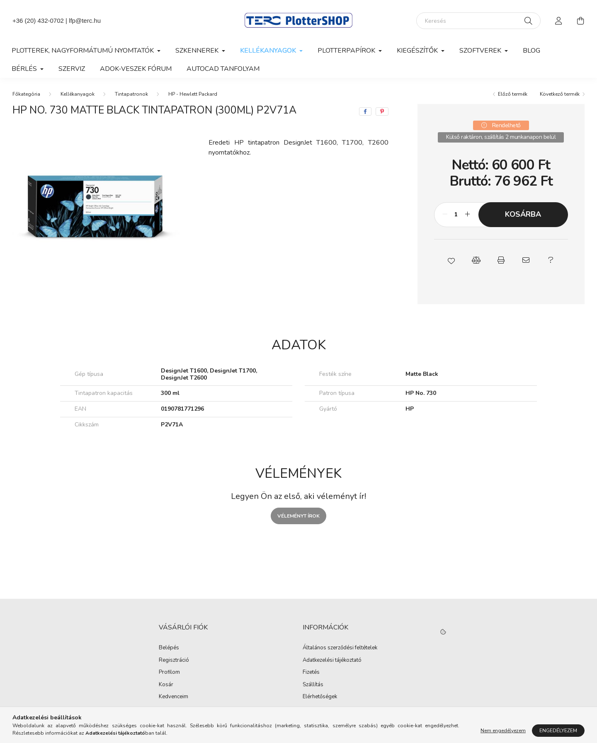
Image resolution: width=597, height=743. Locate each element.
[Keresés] (478, 20)
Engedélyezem (558, 730)
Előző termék (512, 94)
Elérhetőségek (320, 697)
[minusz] (445, 214)
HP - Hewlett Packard (192, 94)
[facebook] (365, 111)
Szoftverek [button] (481, 50)
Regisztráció (174, 660)
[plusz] (467, 214)
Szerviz (71, 68)
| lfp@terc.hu (82, 20)
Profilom (169, 672)
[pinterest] (382, 111)
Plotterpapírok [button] (347, 50)
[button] (451, 260)
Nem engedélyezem (503, 730)
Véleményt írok (298, 516)
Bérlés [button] (25, 68)
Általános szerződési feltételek (340, 648)
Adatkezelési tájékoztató (332, 660)
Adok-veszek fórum (136, 68)
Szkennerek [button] (197, 50)
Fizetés (311, 672)
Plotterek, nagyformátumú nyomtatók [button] (83, 50)
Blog (531, 50)
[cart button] (580, 20)
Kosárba (523, 214)
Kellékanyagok (78, 94)
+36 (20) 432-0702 (38, 20)
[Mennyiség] (456, 215)
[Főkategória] (26, 94)
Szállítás (313, 685)
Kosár (166, 685)
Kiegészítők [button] (418, 50)
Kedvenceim (173, 697)
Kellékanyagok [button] (269, 50)
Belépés (169, 648)
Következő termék (560, 94)
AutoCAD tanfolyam (223, 68)
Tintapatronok (131, 94)
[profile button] (559, 20)
